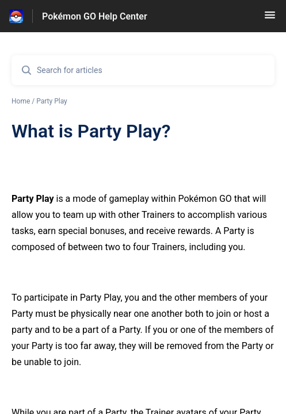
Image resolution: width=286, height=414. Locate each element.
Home (21, 101)
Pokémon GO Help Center (94, 16)
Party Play (51, 101)
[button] (270, 18)
